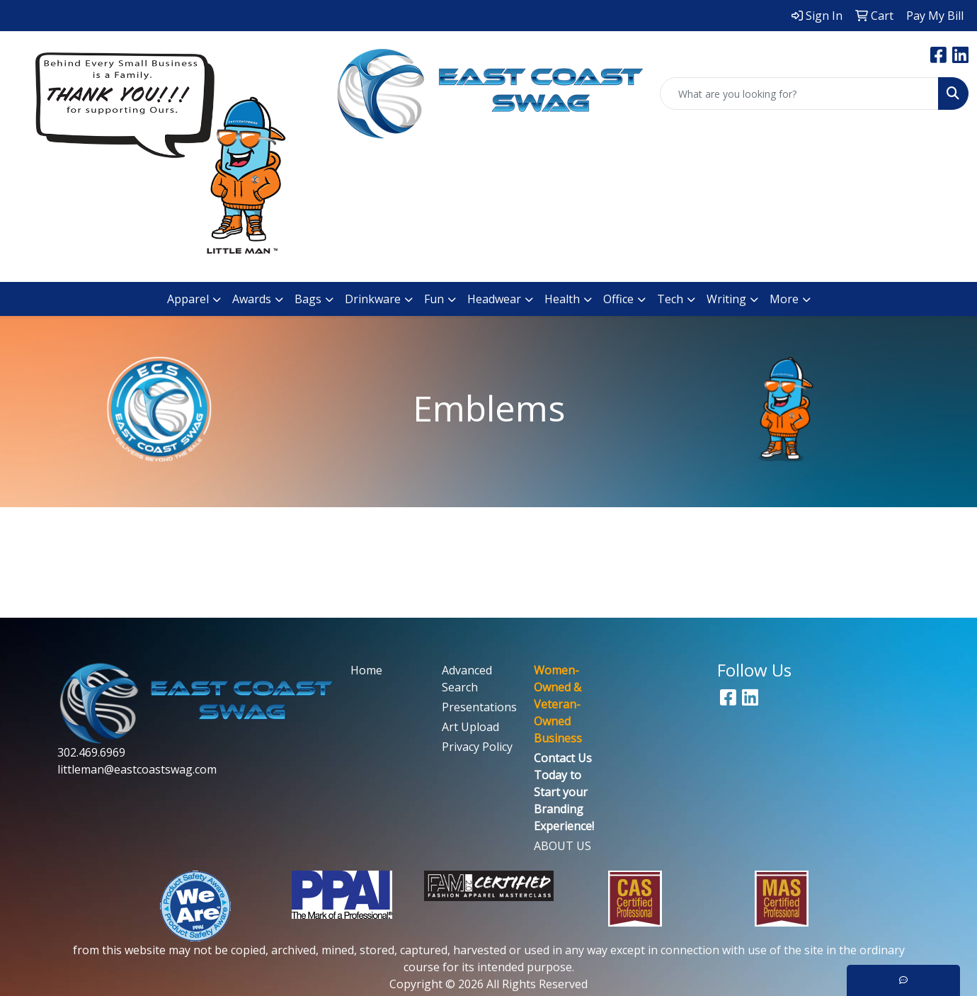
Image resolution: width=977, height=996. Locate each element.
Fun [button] (434, 299)
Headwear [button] (494, 299)
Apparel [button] (188, 299)
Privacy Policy (477, 746)
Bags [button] (308, 299)
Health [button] (562, 299)
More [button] (784, 299)
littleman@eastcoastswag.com (137, 769)
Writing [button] (726, 299)
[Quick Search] (799, 93)
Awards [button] (251, 299)
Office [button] (618, 299)
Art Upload (470, 727)
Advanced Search (467, 678)
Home (366, 670)
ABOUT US (562, 846)
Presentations (479, 707)
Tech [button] (670, 299)
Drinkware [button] (373, 299)
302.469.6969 (91, 752)
